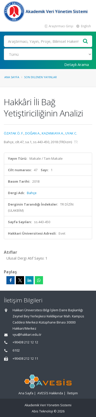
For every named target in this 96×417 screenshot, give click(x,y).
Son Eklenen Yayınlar (40, 77)
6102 (16, 350)
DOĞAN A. (32, 133)
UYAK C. (71, 133)
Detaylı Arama (76, 64)
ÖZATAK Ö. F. (14, 133)
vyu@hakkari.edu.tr (27, 334)
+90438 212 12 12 (25, 342)
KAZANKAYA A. (53, 133)
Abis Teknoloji (42, 411)
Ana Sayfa (11, 77)
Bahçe (32, 193)
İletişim (72, 393)
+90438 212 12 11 (25, 358)
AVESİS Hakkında (50, 393)
